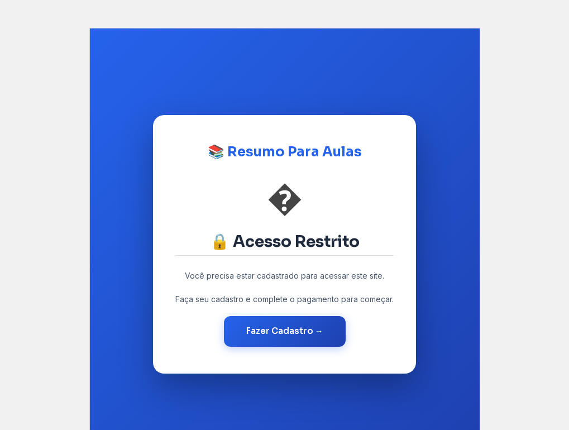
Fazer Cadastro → (284, 331)
